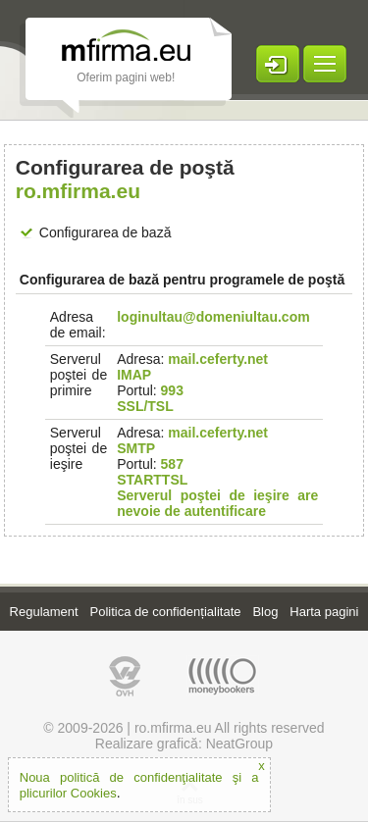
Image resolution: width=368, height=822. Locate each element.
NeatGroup (239, 743)
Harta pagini (323, 611)
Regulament (44, 611)
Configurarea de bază (105, 232)
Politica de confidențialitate (165, 611)
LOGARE (277, 63)
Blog (265, 611)
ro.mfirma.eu (173, 728)
